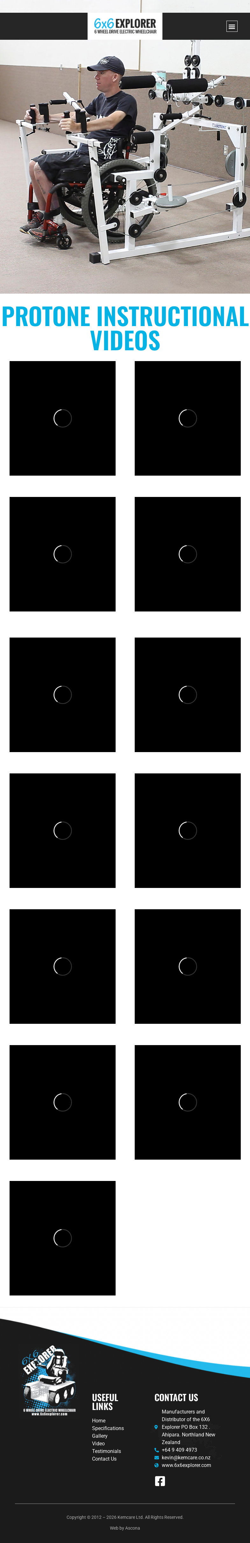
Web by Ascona (125, 1528)
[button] (232, 26)
